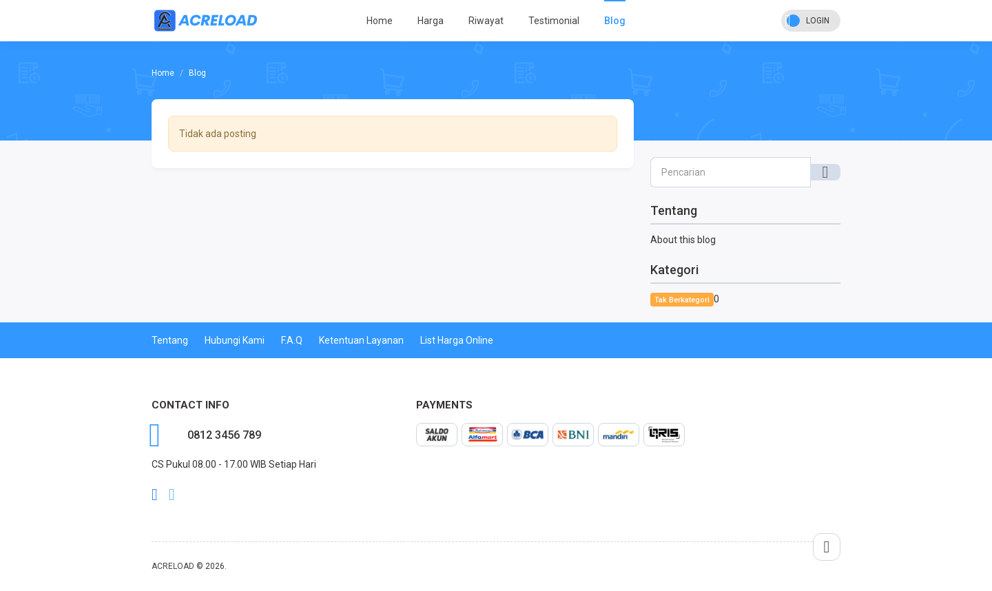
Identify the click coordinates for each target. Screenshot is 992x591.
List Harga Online (456, 340)
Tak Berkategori (682, 300)
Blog (615, 20)
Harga (430, 20)
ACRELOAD (173, 566)
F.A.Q (291, 340)
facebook (155, 494)
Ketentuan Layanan (361, 340)
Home (379, 20)
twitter (172, 494)
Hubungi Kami (235, 340)
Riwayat (486, 20)
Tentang (170, 340)
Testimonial (553, 20)
